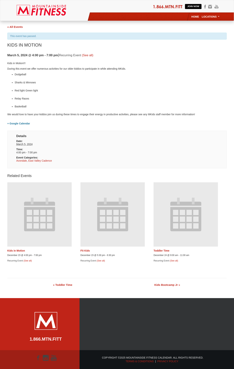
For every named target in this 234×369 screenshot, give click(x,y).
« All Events (15, 26)
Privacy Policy (168, 361)
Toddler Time (161, 250)
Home (195, 16)
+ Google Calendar (18, 123)
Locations (210, 16)
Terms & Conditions (140, 361)
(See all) (87, 55)
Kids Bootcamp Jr (167, 284)
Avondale (21, 160)
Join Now (193, 6)
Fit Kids (85, 250)
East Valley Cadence (40, 160)
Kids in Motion (16, 250)
